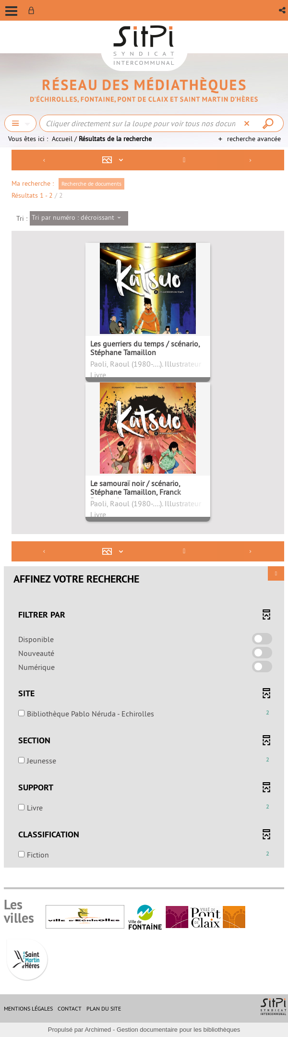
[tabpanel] (144, 509)
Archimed (97, 1029)
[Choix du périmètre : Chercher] (20, 123)
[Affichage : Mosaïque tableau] (115, 160)
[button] (283, 10)
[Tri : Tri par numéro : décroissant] (79, 218)
